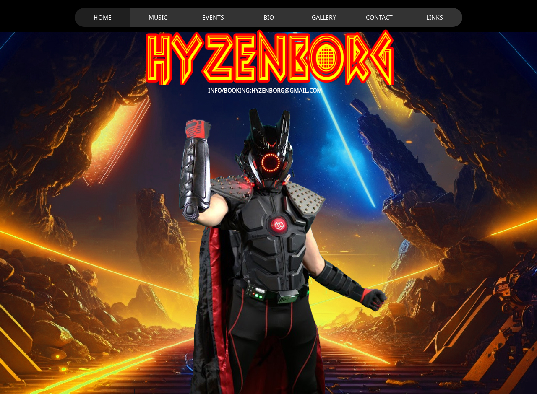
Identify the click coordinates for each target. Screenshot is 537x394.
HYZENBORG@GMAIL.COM (286, 90)
